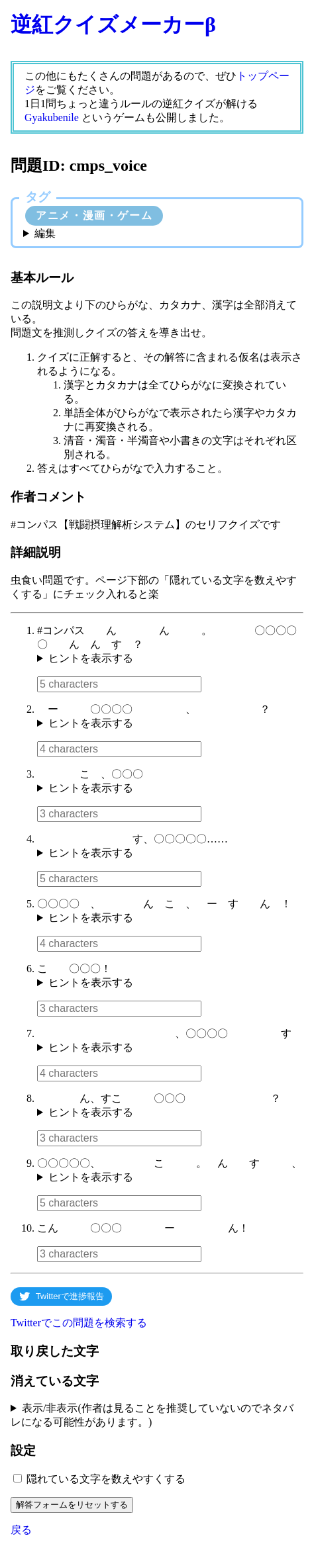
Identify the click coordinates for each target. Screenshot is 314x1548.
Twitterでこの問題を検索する (79, 1322)
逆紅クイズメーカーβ (113, 24)
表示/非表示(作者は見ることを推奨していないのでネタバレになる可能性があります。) (152, 1415)
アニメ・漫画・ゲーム (94, 215)
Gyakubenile (52, 117)
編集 (45, 233)
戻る (21, 1529)
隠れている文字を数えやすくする (105, 1478)
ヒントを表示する (90, 658)
